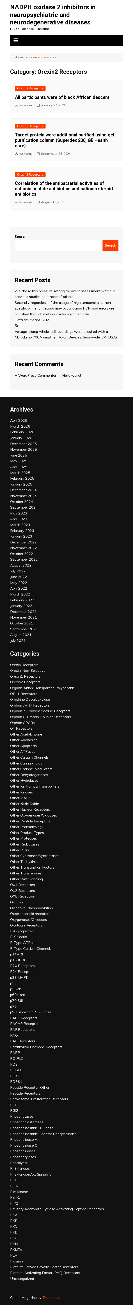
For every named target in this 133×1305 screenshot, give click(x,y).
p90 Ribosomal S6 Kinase (30, 1012)
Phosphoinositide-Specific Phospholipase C (45, 1133)
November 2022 (23, 547)
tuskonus (25, 105)
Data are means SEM (32, 320)
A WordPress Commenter (35, 375)
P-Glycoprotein (22, 931)
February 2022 (22, 600)
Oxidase (16, 902)
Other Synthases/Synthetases (35, 855)
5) (16, 325)
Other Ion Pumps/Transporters (35, 786)
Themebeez (52, 1297)
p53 (13, 983)
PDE (14, 1064)
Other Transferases (26, 873)
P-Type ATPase (23, 942)
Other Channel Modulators (31, 769)
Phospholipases (23, 1151)
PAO (14, 1035)
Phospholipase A (23, 1139)
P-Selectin (18, 936)
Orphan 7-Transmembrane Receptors (40, 711)
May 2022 (18, 582)
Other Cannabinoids (26, 763)
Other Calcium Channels (29, 757)
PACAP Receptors (25, 1023)
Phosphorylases (23, 1157)
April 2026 (18, 420)
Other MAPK (20, 797)
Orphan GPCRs (22, 722)
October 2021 (21, 623)
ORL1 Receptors (23, 693)
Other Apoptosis (23, 745)
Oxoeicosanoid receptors (30, 913)
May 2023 (18, 513)
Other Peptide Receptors (30, 821)
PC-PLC (16, 1058)
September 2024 (24, 507)
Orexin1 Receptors (25, 676)
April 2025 (18, 466)
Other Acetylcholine (26, 734)
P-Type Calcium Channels (31, 948)
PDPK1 (16, 1081)
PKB (13, 1220)
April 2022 (18, 588)
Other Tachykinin (24, 861)
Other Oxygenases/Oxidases (33, 815)
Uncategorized (22, 1278)
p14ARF (17, 954)
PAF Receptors (22, 1029)
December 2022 (23, 542)
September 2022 (24, 559)
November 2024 (23, 495)
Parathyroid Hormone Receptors (36, 1047)
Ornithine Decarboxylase (30, 699)
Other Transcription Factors (32, 867)
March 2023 (20, 524)
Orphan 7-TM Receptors (30, 705)
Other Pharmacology (27, 826)
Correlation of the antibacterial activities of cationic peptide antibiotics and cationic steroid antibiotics (64, 189)
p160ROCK (19, 960)
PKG (13, 1238)
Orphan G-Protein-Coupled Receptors (40, 716)
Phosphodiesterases (26, 1122)
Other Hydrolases (24, 780)
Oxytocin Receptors (26, 925)
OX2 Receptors (22, 890)
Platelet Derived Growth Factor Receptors (44, 1267)
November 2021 (23, 617)
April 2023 (18, 519)
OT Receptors (21, 728)
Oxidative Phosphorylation (31, 908)
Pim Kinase (19, 1191)
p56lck (15, 989)
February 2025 (22, 478)
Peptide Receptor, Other (29, 1087)
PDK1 (15, 1076)
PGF (13, 1105)
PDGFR (16, 1070)
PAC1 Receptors (23, 1018)
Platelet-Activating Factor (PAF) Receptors (45, 1272)
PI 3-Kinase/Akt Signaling (30, 1174)
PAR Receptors (22, 1041)
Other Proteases (23, 838)
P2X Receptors (22, 965)
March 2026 (20, 426)
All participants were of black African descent (62, 97)
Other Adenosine (24, 740)
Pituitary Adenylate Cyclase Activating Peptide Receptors (57, 1209)
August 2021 (21, 634)
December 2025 (23, 443)
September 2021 (24, 629)
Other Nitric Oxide (24, 803)
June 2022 (18, 576)
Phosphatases (22, 1116)
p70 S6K (17, 1000)
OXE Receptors (22, 896)
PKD (14, 1232)
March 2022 (20, 594)
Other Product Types (27, 832)
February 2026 (22, 432)
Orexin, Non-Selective (28, 670)
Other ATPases (22, 751)
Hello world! (71, 375)
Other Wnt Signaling (26, 879)
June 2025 (18, 455)
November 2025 (23, 449)
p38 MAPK (19, 977)
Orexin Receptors (24, 664)
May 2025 (18, 461)
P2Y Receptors (22, 971)
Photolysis (18, 1162)
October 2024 (21, 501)
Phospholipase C (23, 1145)
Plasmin (16, 1261)
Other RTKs (19, 850)
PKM (14, 1243)
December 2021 (23, 611)
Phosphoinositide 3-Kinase (31, 1128)
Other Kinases (21, 792)
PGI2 (14, 1110)
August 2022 (21, 565)
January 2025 (21, 484)
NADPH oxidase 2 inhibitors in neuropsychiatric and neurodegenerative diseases (53, 14)
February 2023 (22, 530)
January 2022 (21, 605)
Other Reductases (24, 844)
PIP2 (14, 1203)
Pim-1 (15, 1197)
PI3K (14, 1186)
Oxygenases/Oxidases (28, 919)
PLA (13, 1255)
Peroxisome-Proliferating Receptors (39, 1099)
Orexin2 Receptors (30, 88)
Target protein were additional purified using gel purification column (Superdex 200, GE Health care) (64, 140)
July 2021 (18, 640)
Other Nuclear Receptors (30, 809)
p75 (13, 1006)
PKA (14, 1214)
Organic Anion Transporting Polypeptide (42, 688)
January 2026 (21, 438)
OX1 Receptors (22, 884)
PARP (15, 1052)
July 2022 (18, 571)
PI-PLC (16, 1180)
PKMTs (16, 1249)
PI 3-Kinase (19, 1168)
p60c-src (17, 994)
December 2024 (23, 490)
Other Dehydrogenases (29, 774)
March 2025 (20, 472)
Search (21, 236)
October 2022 (21, 553)
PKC (13, 1226)
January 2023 (21, 536)
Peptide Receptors (25, 1093)
